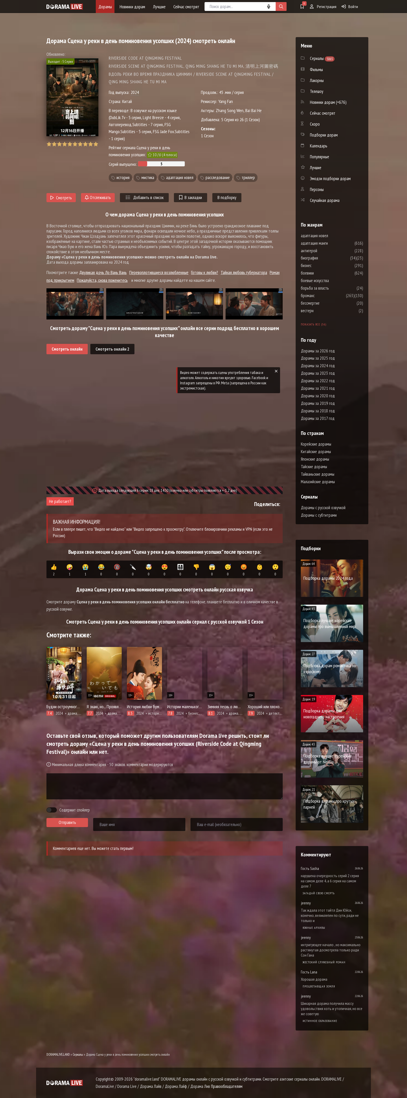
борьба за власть (330, 288)
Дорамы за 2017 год (318, 418)
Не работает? (60, 501)
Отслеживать (98, 197)
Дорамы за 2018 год (318, 411)
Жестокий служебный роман (324, 962)
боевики (323, 273)
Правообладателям (226, 1086)
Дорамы (105, 7)
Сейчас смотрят (186, 7)
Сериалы (78, 1054)
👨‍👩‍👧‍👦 (180, 570)
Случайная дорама (325, 200)
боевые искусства (330, 280)
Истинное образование (320, 1021)
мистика (147, 177)
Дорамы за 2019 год (318, 403)
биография (325, 258)
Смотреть (61, 198)
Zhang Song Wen (229, 110)
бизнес (322, 265)
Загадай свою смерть (319, 893)
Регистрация (323, 6)
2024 (135, 92)
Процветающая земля (319, 986)
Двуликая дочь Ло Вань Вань (103, 272)
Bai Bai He (253, 110)
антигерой (324, 251)
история (123, 177)
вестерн (323, 310)
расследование (218, 177)
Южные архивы (314, 928)
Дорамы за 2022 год (318, 381)
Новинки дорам (132, 7)
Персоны (317, 189)
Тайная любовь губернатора (244, 272)
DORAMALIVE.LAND (58, 1054)
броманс (323, 295)
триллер (248, 177)
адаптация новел (179, 177)
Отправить (67, 822)
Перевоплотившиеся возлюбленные (158, 272)
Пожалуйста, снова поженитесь (102, 280)
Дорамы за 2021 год (318, 388)
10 (95, 144)
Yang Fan (225, 101)
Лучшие (159, 7)
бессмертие (326, 303)
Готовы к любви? (204, 272)
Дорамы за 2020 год (318, 396)
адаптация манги (330, 243)
